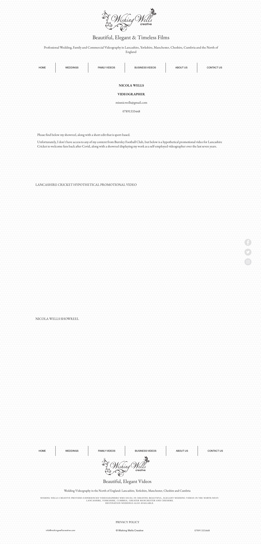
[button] (72, 68)
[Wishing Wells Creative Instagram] (247, 261)
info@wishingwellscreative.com (60, 530)
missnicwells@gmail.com (131, 102)
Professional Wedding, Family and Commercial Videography (82, 47)
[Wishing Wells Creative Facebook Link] (247, 242)
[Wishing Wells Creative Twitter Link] (247, 252)
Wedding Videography (77, 491)
